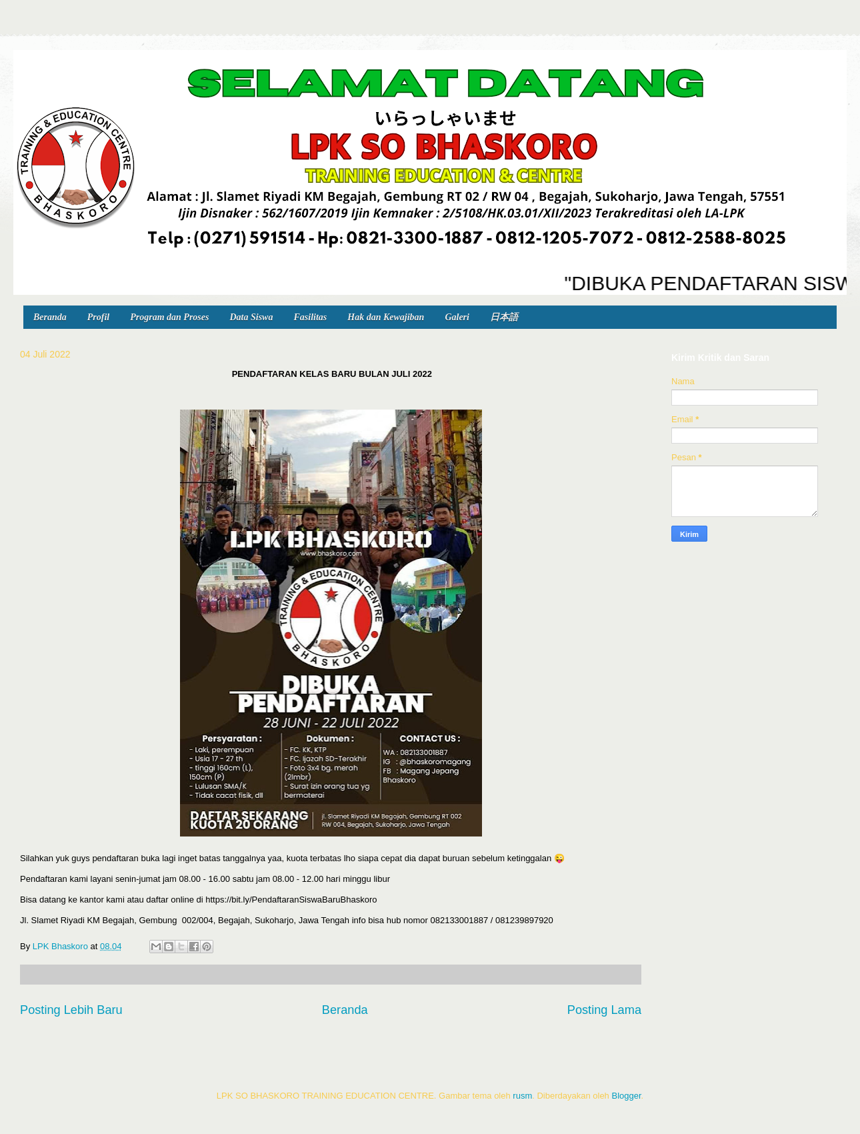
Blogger (626, 1096)
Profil (98, 317)
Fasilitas (310, 317)
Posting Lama (604, 1010)
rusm (522, 1096)
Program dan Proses (169, 317)
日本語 (504, 317)
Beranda (50, 317)
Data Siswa (251, 317)
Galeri (457, 317)
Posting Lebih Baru (71, 1010)
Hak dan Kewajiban (385, 317)
